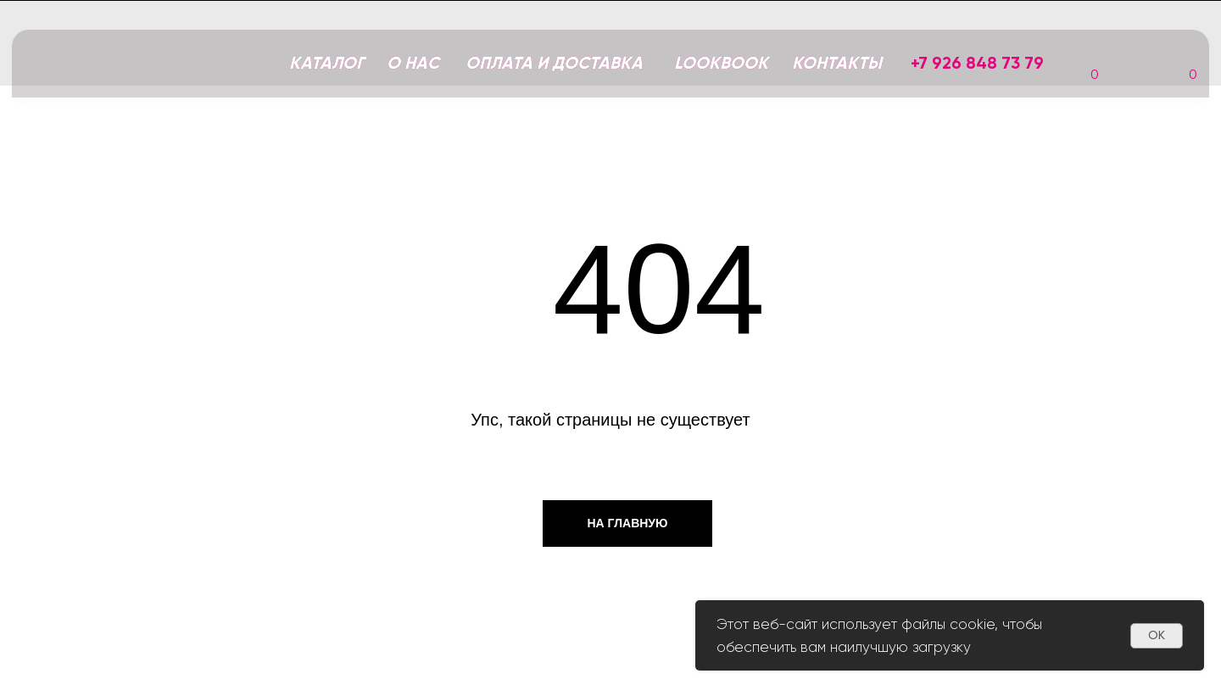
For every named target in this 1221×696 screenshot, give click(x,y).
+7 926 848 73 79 (977, 63)
